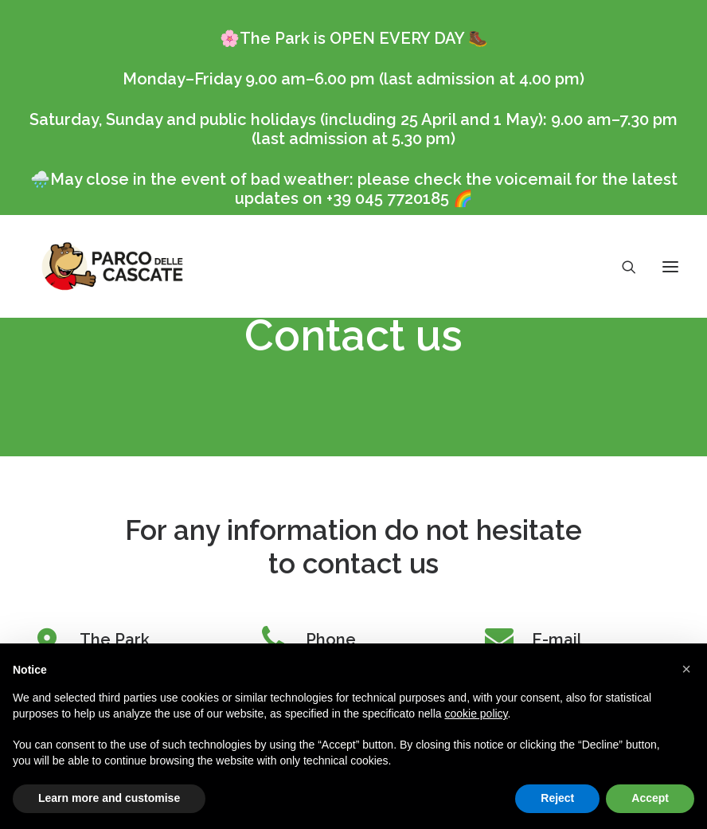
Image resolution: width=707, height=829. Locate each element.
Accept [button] (650, 798)
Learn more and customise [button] (109, 798)
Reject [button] (557, 798)
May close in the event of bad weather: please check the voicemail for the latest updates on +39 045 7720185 (364, 189)
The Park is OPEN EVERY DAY (352, 38)
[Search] (621, 267)
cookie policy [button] (475, 713)
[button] (686, 669)
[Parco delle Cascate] (112, 266)
